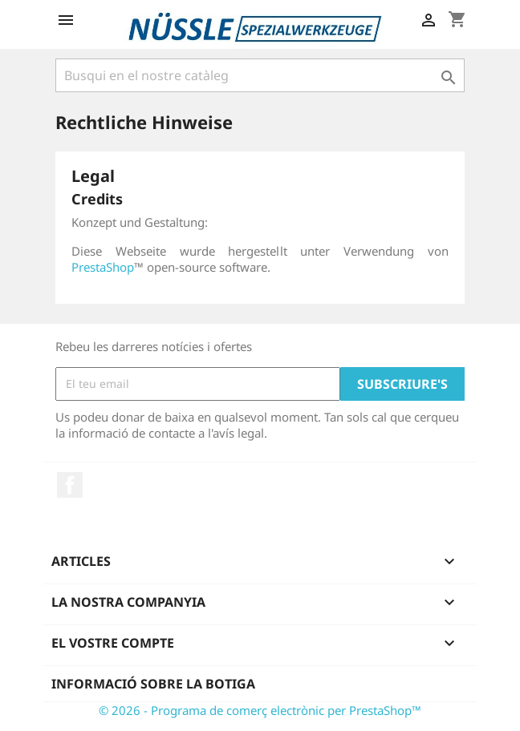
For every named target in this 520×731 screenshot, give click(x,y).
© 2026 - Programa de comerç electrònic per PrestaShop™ (260, 710)
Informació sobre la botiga (153, 684)
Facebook (70, 485)
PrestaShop (102, 267)
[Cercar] (260, 75)
